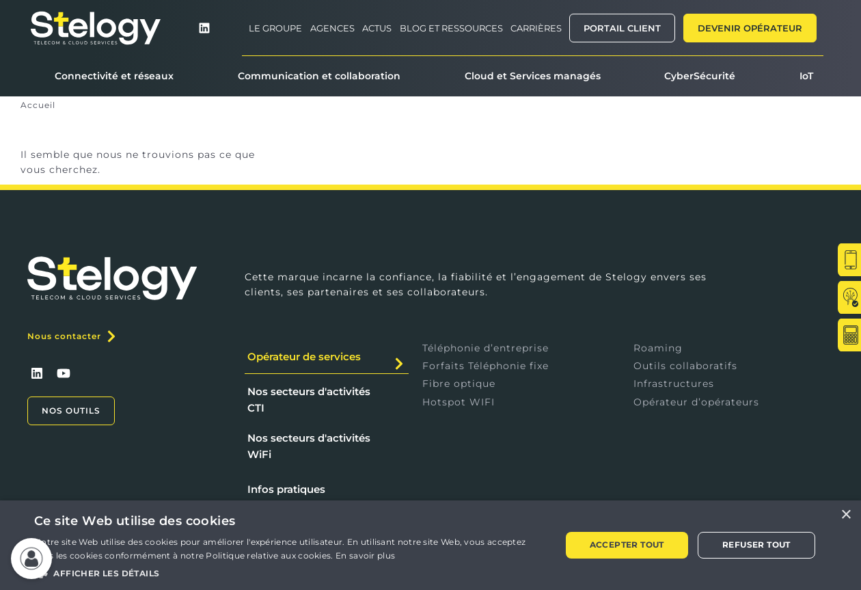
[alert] (430, 545)
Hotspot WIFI (458, 402)
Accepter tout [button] (627, 544)
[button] (289, 571)
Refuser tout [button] (756, 544)
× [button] (845, 515)
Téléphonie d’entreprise (485, 348)
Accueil (37, 105)
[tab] (327, 357)
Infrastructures (673, 383)
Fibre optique (458, 383)
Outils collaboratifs (685, 366)
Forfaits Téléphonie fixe (485, 366)
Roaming (658, 348)
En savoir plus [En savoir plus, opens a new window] (365, 555)
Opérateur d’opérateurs (696, 402)
